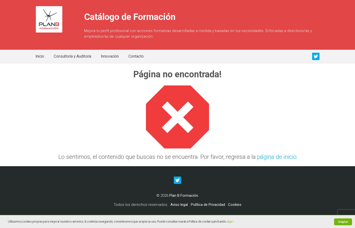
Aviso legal (179, 204)
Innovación (110, 56)
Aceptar (343, 222)
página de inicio (277, 156)
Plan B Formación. (184, 195)
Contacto (136, 56)
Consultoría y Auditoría (72, 56)
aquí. (230, 221)
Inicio (40, 56)
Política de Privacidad (208, 204)
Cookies (234, 204)
